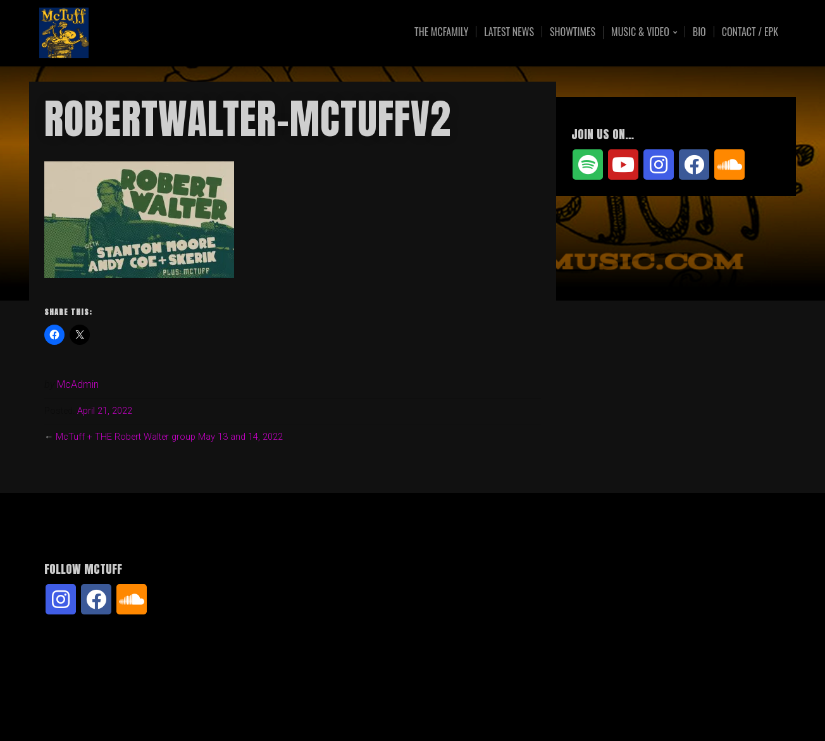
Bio (699, 31)
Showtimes (572, 31)
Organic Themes (437, 711)
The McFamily (441, 31)
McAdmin (78, 384)
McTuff (142, 33)
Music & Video (640, 32)
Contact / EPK (750, 31)
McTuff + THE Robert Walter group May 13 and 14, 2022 (169, 437)
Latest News (509, 31)
